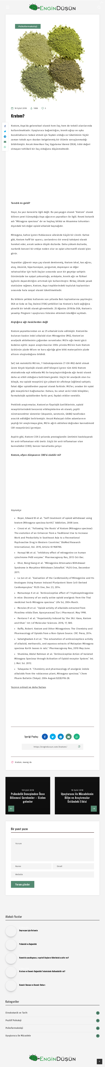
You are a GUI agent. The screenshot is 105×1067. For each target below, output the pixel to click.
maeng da (27, 762)
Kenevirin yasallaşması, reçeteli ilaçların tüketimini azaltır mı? (44, 957)
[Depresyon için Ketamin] (10, 931)
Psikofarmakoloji (27, 26)
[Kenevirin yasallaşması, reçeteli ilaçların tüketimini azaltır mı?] (10, 958)
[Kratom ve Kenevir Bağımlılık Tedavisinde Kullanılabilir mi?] (10, 972)
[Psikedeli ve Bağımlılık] (10, 944)
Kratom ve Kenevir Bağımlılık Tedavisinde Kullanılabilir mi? (42, 971)
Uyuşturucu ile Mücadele (18, 1035)
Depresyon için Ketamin (28, 930)
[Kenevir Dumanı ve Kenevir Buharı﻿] (10, 985)
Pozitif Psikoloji (13, 1020)
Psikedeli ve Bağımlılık (28, 944)
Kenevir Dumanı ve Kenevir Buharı (32, 985)
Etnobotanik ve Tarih (16, 1012)
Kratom (18, 762)
